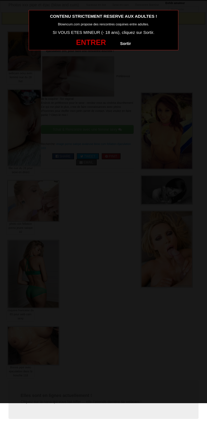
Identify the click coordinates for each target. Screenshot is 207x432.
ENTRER (91, 42)
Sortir (125, 43)
